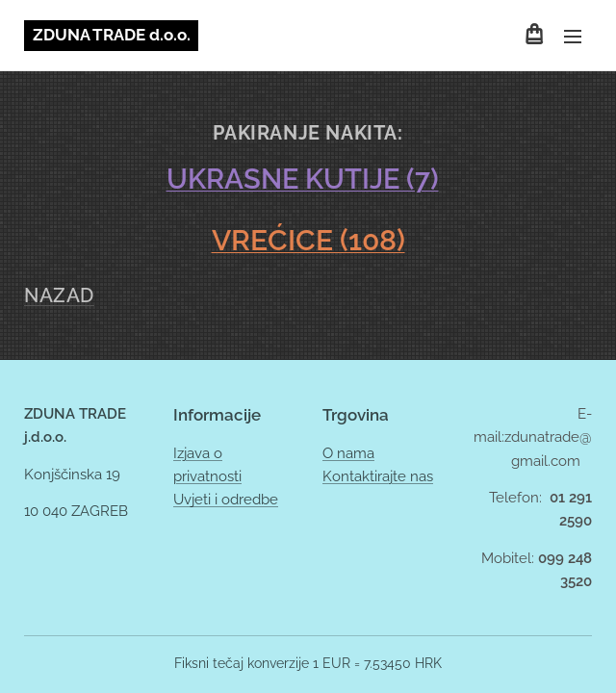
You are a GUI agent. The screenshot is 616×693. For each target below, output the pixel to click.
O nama (348, 453)
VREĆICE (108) (308, 239)
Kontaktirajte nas (377, 476)
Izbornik (572, 37)
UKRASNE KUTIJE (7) (303, 179)
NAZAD (59, 295)
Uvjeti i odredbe (225, 499)
